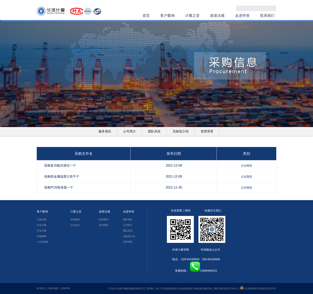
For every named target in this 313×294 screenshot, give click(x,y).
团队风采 (154, 131)
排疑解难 (41, 236)
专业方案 (41, 230)
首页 (146, 16)
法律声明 (65, 288)
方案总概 (41, 219)
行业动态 (75, 225)
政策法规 (217, 16)
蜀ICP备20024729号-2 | (227, 288)
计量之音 (192, 16)
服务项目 (104, 131)
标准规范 (104, 225)
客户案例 (167, 16)
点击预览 (246, 165)
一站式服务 (43, 241)
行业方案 (41, 225)
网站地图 (53, 288)
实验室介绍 (181, 131)
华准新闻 (75, 219)
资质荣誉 (207, 131)
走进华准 (242, 16)
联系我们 (267, 16)
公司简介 (129, 131)
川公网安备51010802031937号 (258, 288)
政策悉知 (104, 219)
